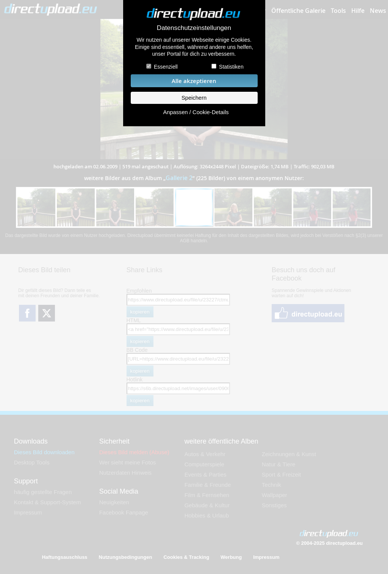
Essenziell (166, 67)
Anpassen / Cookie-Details (195, 112)
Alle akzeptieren (194, 81)
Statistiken (231, 67)
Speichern (194, 98)
